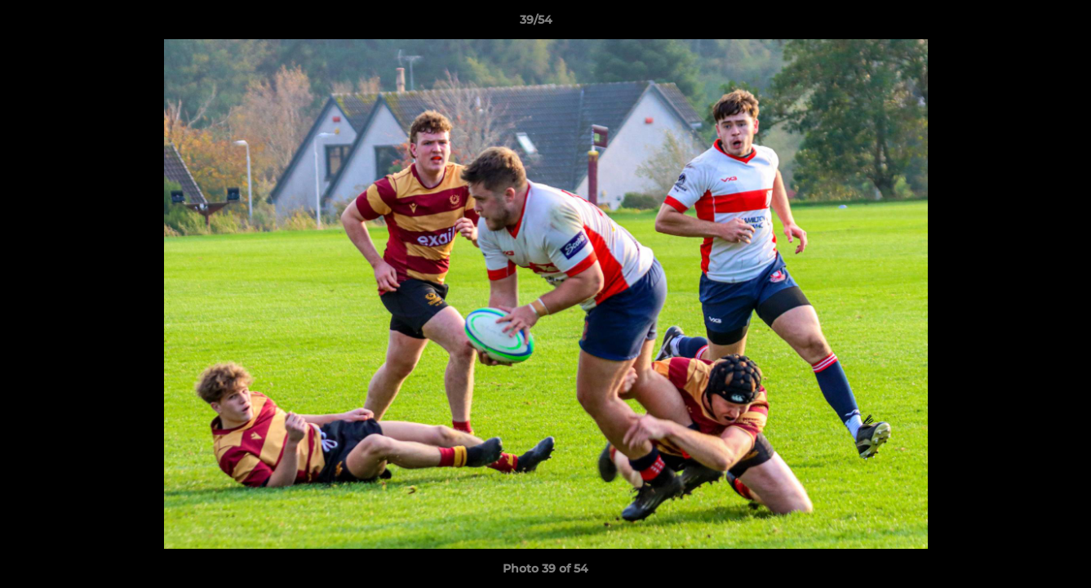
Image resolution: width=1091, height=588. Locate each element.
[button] (1022, 23)
